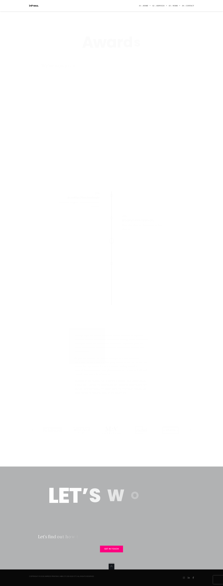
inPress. (34, 5)
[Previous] (32, 430)
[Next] (190, 430)
